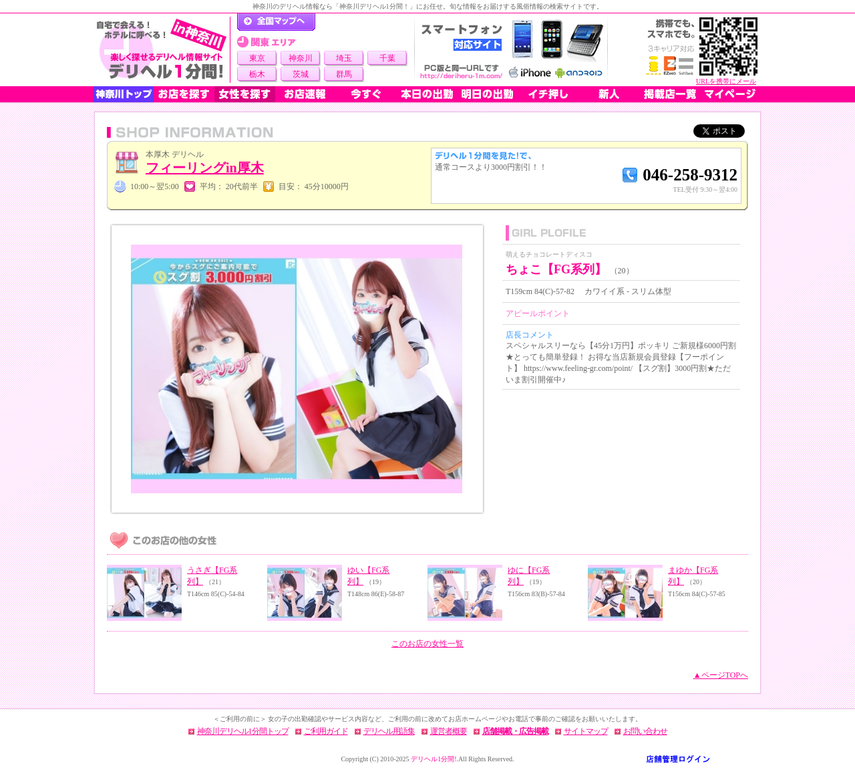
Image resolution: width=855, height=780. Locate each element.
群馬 (344, 74)
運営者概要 (448, 731)
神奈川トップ (124, 94)
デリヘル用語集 (389, 731)
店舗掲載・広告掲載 (515, 731)
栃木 (257, 74)
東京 (257, 58)
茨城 (301, 74)
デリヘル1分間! (433, 759)
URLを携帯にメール (726, 81)
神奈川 (301, 58)
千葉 (387, 58)
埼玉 (344, 58)
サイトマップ (586, 731)
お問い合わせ (645, 731)
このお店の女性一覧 (427, 643)
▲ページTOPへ (720, 675)
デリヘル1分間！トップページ (276, 22)
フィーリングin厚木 (205, 167)
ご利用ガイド (326, 731)
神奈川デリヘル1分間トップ (243, 731)
